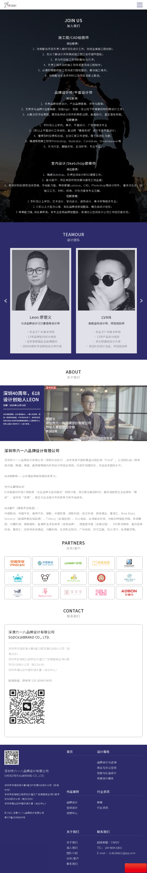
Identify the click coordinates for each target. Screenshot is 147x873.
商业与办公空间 (107, 774)
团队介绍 (72, 860)
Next (141, 307)
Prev (5, 307)
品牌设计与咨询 (107, 769)
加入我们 (72, 854)
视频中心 (72, 820)
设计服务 (103, 758)
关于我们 (73, 838)
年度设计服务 (105, 785)
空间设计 (72, 814)
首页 (70, 758)
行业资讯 (103, 798)
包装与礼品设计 (107, 780)
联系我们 (72, 870)
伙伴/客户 (73, 865)
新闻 (100, 809)
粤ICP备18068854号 (14, 824)
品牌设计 (72, 809)
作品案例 (73, 798)
